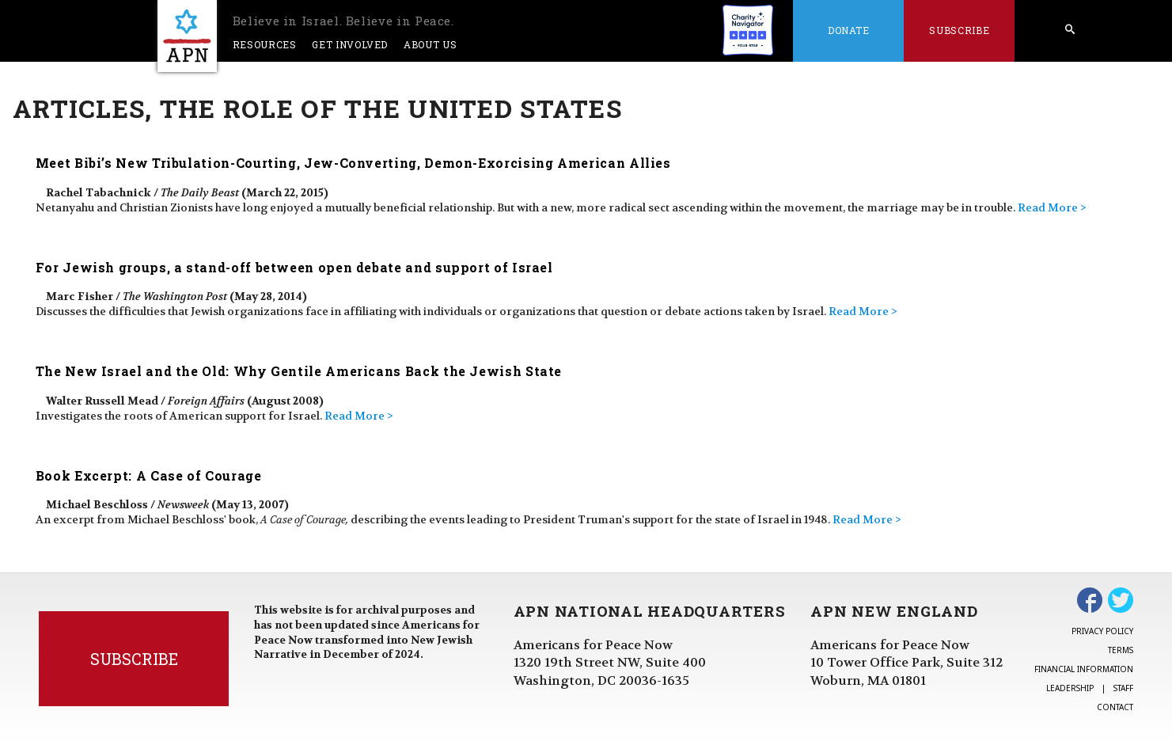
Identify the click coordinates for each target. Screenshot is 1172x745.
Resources (265, 44)
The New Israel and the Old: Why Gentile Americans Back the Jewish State (299, 371)
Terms (1120, 650)
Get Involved (350, 44)
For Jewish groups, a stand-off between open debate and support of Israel (294, 267)
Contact (1115, 707)
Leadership (1070, 688)
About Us (430, 44)
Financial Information (1083, 669)
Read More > (1052, 208)
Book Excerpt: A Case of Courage (149, 475)
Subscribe (959, 30)
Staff (1123, 688)
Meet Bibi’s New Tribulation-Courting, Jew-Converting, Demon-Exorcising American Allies (353, 162)
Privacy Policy (1102, 631)
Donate (849, 30)
